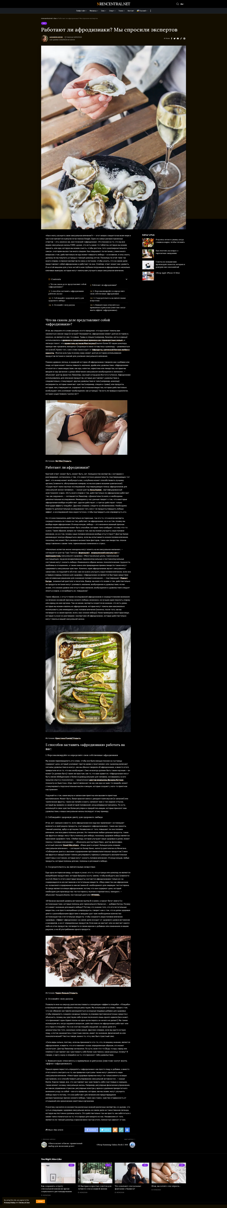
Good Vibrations (71, 845)
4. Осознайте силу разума (63, 305)
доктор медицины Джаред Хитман (106, 780)
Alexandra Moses (56, 37)
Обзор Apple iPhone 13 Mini (168, 273)
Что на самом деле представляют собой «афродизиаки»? (67, 285)
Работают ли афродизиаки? (104, 285)
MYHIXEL (95, 895)
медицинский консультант (104, 553)
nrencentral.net (113, 4)
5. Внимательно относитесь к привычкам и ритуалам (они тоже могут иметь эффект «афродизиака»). (107, 307)
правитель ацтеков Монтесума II (80, 343)
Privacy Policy (9, 1202)
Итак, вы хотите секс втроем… (166, 1186)
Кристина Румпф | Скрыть (68, 738)
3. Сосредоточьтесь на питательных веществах (108, 299)
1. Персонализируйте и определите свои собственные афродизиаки (107, 292)
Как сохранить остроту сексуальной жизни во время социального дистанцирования (56, 1189)
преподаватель (53, 556)
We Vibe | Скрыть (63, 461)
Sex (44, 23)
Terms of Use (24, 1202)
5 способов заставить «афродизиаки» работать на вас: (66, 292)
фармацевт (84, 553)
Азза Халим (96, 490)
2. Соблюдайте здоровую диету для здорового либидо (66, 299)
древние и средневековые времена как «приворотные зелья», (92, 340)
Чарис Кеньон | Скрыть (66, 993)
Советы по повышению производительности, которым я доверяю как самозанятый (170, 264)
